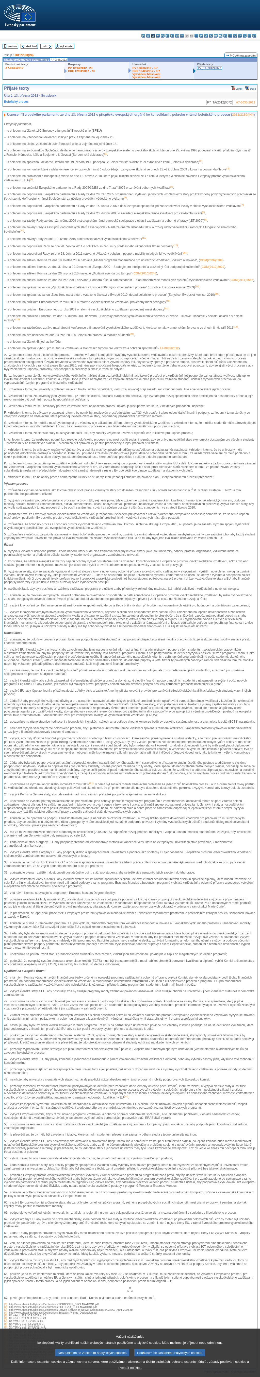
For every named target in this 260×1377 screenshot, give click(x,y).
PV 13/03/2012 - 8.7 (145, 67)
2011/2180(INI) (24, 55)
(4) (5, 1312)
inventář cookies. (130, 1368)
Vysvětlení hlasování (146, 74)
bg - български (143, 36)
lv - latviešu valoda (201, 36)
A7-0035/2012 (14, 67)
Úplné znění (66, 46)
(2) (5, 1307)
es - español (148, 36)
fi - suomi (249, 36)
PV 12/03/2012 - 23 (80, 67)
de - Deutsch (163, 36)
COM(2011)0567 (242, 280)
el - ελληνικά (172, 36)
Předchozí (31, 46)
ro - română (235, 36)
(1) (5, 1304)
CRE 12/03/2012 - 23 (81, 71)
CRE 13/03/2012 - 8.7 (146, 71)
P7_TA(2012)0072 (209, 67)
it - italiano (196, 36)
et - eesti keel (167, 36)
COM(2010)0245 (145, 273)
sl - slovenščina (245, 36)
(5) (5, 1315)
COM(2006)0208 (211, 260)
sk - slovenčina (240, 36)
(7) (5, 1321)
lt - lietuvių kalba (206, 36)
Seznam (12, 46)
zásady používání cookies (227, 1362)
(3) (5, 1310)
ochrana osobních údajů (189, 1362)
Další (44, 46)
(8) (5, 1323)
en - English (177, 36)
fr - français (182, 36)
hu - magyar (211, 36)
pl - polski (225, 36)
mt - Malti (216, 36)
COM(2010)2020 (213, 267)
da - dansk (158, 36)
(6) (5, 1318)
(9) (5, 1326)
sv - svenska (254, 36)
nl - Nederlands (220, 36)
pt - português (230, 36)
